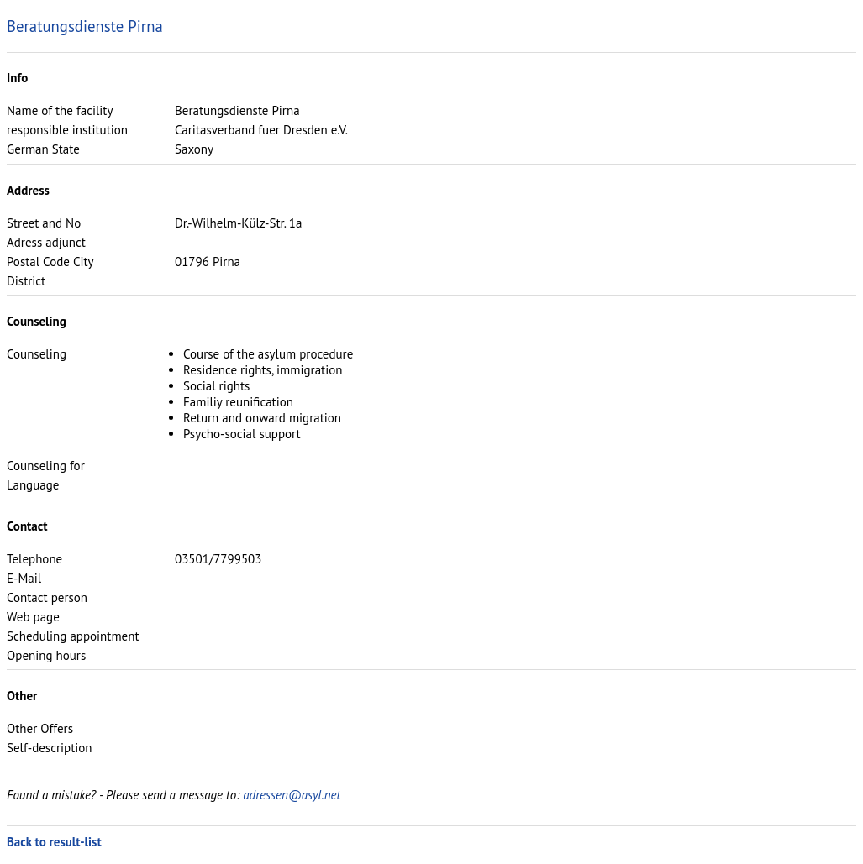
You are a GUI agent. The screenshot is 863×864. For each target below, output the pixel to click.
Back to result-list (54, 842)
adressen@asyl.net (291, 795)
